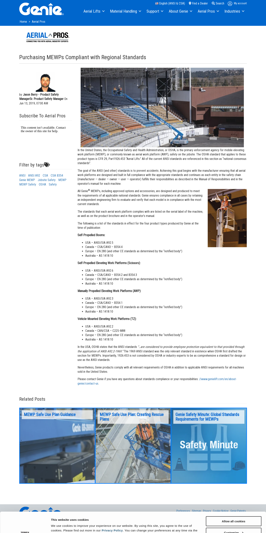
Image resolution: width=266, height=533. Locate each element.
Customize (233, 512)
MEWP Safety (27, 184)
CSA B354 (57, 175)
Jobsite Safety (47, 180)
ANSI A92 (34, 175)
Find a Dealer (198, 3)
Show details (60, 525)
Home (24, 21)
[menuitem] (93, 11)
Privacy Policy (112, 509)
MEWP (62, 180)
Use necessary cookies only (233, 523)
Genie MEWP (27, 180)
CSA (45, 175)
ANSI (22, 175)
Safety (53, 184)
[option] (57, 445)
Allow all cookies (233, 500)
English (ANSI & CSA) (170, 3)
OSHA (42, 184)
